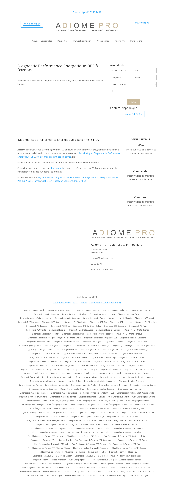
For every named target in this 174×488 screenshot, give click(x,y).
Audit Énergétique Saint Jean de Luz (86, 405)
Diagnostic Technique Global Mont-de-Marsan (52, 456)
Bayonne (41, 177)
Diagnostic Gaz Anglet (91, 342)
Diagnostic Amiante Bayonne (60, 310)
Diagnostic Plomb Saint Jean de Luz (139, 369)
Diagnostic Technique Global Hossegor (87, 417)
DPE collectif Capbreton (30, 472)
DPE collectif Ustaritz (52, 472)
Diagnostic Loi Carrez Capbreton (103, 354)
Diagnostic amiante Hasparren (46, 314)
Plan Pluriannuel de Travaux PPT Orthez (84, 436)
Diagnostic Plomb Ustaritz (85, 373)
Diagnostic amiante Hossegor (102, 314)
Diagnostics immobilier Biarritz (143, 385)
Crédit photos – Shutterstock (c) (105, 302)
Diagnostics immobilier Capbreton (43, 389)
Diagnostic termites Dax (86, 377)
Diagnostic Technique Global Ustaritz (85, 424)
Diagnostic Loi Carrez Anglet (137, 350)
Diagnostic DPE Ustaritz (36, 330)
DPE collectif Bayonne (74, 476)
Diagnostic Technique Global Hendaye (52, 417)
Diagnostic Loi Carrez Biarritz (74, 354)
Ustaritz (95, 177)
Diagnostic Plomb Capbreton (113, 365)
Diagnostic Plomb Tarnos (60, 373)
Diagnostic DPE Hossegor (37, 326)
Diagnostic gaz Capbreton (30, 346)
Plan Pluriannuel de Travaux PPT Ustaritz (51, 444)
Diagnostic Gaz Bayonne (114, 342)
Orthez (82, 180)
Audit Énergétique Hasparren (111, 401)
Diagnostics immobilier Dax (72, 389)
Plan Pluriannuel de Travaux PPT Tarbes (89, 444)
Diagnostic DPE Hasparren (121, 322)
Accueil (35, 41)
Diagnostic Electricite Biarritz (136, 330)
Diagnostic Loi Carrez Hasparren (44, 358)
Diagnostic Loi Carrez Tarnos (105, 361)
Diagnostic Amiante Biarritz (87, 310)
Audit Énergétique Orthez (57, 405)
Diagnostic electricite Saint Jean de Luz (100, 338)
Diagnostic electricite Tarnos (39, 342)
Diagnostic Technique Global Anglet (94, 409)
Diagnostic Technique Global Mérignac (91, 456)
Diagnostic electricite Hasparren (100, 334)
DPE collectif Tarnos (95, 476)
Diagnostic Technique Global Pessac (125, 456)
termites (57, 156)
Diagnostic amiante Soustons (67, 318)
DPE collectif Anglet (54, 476)
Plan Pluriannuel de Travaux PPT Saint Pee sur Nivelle (49, 440)
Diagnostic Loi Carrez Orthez (131, 358)
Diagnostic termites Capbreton (60, 377)
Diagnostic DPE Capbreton (75, 322)
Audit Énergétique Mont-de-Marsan (36, 468)
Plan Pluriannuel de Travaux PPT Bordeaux (42, 464)
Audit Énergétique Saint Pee (115, 405)
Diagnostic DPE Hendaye (146, 322)
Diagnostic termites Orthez (69, 381)
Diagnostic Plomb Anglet (37, 365)
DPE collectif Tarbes (106, 468)
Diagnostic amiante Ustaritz (120, 318)
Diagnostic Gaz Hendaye (98, 346)
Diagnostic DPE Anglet (144, 318)
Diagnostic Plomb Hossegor (85, 369)
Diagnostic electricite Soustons (133, 338)
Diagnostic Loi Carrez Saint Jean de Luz (44, 361)
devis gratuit (56, 168)
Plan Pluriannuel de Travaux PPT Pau (124, 444)
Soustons (68, 180)
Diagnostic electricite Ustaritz (66, 342)
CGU (75, 302)
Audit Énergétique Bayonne (143, 397)
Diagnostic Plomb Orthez (110, 369)
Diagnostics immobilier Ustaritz (92, 397)
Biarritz (51, 177)
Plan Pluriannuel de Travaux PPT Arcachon (91, 448)
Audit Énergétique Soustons (142, 405)
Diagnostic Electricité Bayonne (108, 330)
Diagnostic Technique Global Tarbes (91, 452)
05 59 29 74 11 (94, 12)
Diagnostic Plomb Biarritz (87, 365)
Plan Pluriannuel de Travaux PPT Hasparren (85, 432)
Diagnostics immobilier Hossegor (34, 393)
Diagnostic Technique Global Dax (104, 413)
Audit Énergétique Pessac (79, 460)
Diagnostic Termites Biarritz (32, 377)
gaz (91, 153)
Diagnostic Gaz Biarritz (137, 342)
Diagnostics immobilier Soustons (33, 397)
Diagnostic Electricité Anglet (81, 330)
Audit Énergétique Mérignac (105, 460)
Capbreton (46, 180)
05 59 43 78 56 (133, 114)
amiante (48, 156)
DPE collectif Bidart (145, 472)
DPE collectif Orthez (143, 468)
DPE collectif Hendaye (96, 472)
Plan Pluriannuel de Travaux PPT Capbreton (124, 428)
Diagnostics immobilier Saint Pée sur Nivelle (135, 393)
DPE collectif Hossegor (117, 476)
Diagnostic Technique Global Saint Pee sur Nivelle (90, 421)
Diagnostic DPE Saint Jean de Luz (87, 326)
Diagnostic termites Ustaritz (56, 385)
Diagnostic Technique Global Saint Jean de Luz (46, 421)
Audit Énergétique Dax (86, 401)
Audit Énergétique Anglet (118, 397)
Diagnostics (62, 41)
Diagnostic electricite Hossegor (41, 338)
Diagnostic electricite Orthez (69, 338)
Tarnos (36, 180)
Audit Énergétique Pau (63, 468)
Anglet (59, 177)
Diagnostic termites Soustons (131, 381)
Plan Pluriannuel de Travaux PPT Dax (48, 432)
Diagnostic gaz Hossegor (122, 346)
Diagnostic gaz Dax (52, 346)
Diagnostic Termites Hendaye (140, 377)
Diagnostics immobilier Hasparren (101, 389)
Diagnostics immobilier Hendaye (131, 389)
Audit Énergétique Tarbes (130, 460)
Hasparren (105, 177)
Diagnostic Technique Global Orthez (122, 417)
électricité (83, 153)
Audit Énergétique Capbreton (62, 401)
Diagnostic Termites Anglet (110, 373)
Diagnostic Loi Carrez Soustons (77, 361)
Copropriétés (46, 41)
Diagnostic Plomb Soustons (35, 373)
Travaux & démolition (82, 41)
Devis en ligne (80, 12)
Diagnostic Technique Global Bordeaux (80, 464)
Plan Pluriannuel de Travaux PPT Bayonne (49, 428)
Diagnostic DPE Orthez (60, 326)
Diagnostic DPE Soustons (115, 326)
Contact (83, 302)
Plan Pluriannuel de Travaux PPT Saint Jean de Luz (125, 436)
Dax (76, 180)
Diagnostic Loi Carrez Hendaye (73, 358)
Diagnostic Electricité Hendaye (129, 334)
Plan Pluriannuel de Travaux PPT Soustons (93, 440)
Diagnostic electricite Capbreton (45, 334)
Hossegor (58, 180)
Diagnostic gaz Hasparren (74, 346)
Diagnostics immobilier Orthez (64, 393)
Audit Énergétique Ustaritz (65, 409)
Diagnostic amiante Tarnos (94, 318)
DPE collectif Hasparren (74, 472)
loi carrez (66, 156)
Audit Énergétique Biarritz (36, 401)
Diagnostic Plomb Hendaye (58, 369)
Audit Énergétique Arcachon (138, 464)
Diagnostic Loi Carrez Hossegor (103, 358)
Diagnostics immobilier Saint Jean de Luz (97, 393)
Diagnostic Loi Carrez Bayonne (45, 354)
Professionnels (103, 41)
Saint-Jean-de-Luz (72, 177)
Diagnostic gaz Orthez (145, 346)
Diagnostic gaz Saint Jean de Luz (39, 350)
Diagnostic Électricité (57, 330)
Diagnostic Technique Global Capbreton (70, 413)
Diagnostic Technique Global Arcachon (49, 460)
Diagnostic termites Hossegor (43, 381)
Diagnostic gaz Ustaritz (112, 350)
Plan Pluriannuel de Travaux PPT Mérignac (55, 452)
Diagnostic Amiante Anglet (34, 310)
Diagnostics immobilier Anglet (83, 385)
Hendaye (86, 177)
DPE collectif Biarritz (34, 476)
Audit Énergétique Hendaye (137, 401)
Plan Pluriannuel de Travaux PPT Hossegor (46, 436)
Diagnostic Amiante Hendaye (74, 314)
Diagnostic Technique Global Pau (123, 452)
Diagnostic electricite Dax (73, 334)
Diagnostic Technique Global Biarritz (35, 413)
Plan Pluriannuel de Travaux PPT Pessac (129, 448)
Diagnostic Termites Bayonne (138, 373)
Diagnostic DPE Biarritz (52, 322)
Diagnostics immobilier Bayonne (113, 385)
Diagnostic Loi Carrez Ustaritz (133, 361)
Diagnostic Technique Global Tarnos (51, 424)
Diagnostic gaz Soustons (66, 350)
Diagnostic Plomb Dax (137, 365)
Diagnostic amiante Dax (141, 310)
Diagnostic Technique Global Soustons (130, 421)
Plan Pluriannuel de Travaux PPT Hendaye (124, 432)
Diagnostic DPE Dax (98, 322)
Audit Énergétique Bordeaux (111, 464)
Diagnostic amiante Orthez (129, 314)
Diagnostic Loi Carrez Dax (131, 354)
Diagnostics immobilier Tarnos (63, 397)
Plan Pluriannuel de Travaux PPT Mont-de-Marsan (49, 448)
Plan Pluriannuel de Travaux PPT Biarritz (86, 428)
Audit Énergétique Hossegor (32, 405)
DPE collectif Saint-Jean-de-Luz (121, 472)
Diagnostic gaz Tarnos (89, 350)
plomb (39, 156)
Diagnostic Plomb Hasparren (32, 369)
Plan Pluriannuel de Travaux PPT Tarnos (131, 440)
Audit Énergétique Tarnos (40, 409)
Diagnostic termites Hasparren (112, 377)
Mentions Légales (62, 302)
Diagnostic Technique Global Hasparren (137, 413)
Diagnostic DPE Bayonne (28, 322)
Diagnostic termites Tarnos (30, 385)
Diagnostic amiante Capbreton (115, 310)
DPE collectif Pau (125, 468)
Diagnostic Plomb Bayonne (62, 365)
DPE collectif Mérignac (85, 468)
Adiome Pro (120, 41)
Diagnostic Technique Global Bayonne (128, 409)
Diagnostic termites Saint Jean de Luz (100, 381)
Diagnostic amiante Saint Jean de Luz (36, 318)
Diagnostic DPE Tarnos (138, 326)
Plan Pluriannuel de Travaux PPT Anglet (121, 424)
